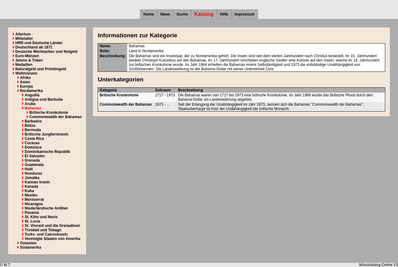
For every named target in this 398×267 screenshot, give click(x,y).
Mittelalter (24, 38)
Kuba (29, 191)
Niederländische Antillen (46, 208)
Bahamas (33, 108)
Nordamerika (31, 91)
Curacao (32, 143)
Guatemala (34, 165)
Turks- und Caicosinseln (46, 234)
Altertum (22, 34)
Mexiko (31, 195)
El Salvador (35, 156)
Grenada (32, 160)
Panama (32, 212)
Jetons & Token (29, 60)
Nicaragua (34, 204)
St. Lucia (32, 221)
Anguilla (32, 95)
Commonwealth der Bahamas (55, 117)
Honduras (33, 173)
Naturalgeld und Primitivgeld (40, 69)
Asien (25, 82)
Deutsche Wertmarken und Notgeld (46, 51)
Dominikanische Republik (47, 152)
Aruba (30, 104)
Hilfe (224, 14)
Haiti (29, 169)
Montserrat (34, 199)
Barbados (33, 121)
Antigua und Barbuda (43, 99)
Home (148, 14)
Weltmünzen (26, 73)
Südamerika (30, 247)
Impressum (245, 14)
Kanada (31, 186)
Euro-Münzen (27, 56)
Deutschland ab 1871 (33, 47)
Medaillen (23, 64)
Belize (30, 125)
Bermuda (33, 130)
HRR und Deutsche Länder (38, 43)
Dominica (33, 147)
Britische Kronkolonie (48, 112)
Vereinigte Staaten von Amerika (52, 239)
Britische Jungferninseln (46, 134)
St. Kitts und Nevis (41, 217)
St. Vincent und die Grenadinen (52, 225)
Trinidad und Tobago (43, 230)
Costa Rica (34, 138)
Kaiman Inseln (37, 182)
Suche (182, 14)
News (165, 14)
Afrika (25, 78)
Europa (26, 86)
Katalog (204, 14)
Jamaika (32, 178)
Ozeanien (28, 243)
